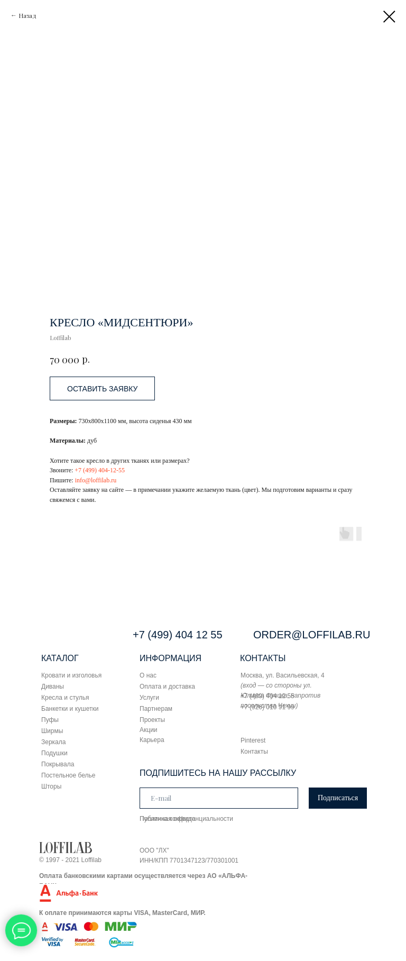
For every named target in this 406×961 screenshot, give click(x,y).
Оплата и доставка (167, 686)
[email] (219, 798)
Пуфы (50, 720)
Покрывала (57, 764)
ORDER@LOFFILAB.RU (311, 634)
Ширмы (52, 731)
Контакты (254, 751)
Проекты (152, 720)
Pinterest (253, 740)
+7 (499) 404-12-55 (100, 470)
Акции (149, 730)
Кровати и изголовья (71, 675)
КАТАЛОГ (60, 658)
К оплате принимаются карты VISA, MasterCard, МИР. (122, 913)
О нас (148, 675)
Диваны (52, 686)
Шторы (51, 786)
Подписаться (338, 798)
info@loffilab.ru (95, 480)
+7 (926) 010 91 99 (267, 707)
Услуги (149, 697)
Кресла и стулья (65, 697)
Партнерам (156, 708)
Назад (27, 15)
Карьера (152, 740)
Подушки (54, 753)
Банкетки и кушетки (69, 708)
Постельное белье (68, 775)
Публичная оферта (168, 818)
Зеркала (53, 742)
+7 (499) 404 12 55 (178, 634)
